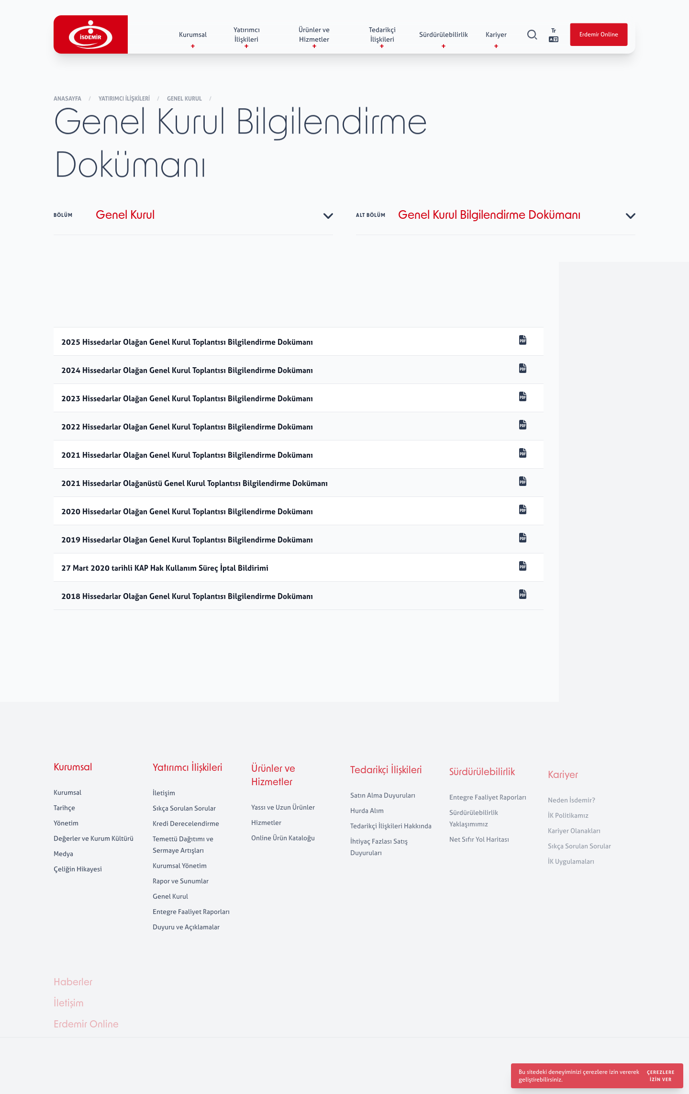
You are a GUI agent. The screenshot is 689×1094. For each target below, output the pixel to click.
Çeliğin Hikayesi (78, 879)
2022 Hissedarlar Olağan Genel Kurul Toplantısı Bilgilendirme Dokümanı (187, 426)
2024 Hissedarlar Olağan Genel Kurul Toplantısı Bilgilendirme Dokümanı (188, 370)
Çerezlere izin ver (661, 1076)
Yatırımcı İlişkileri (125, 99)
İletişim (164, 808)
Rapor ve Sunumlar (181, 896)
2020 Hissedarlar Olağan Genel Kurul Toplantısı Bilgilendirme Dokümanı (187, 511)
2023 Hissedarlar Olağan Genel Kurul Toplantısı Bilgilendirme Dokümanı (187, 398)
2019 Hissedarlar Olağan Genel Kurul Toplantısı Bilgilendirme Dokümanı (187, 539)
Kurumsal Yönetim (180, 881)
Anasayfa (68, 99)
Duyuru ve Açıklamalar (186, 942)
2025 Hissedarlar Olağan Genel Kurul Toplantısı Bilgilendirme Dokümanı (188, 342)
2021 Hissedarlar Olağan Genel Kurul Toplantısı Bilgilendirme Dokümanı (187, 455)
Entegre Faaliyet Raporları (191, 927)
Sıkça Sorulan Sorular (184, 823)
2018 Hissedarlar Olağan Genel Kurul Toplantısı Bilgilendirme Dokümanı (187, 596)
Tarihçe (64, 818)
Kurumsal (73, 779)
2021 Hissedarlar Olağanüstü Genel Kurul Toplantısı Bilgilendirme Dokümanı (194, 483)
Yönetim (66, 833)
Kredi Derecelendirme (186, 839)
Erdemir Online (598, 35)
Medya (63, 864)
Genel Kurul (185, 99)
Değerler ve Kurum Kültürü (93, 849)
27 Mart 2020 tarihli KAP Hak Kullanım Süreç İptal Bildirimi (164, 568)
